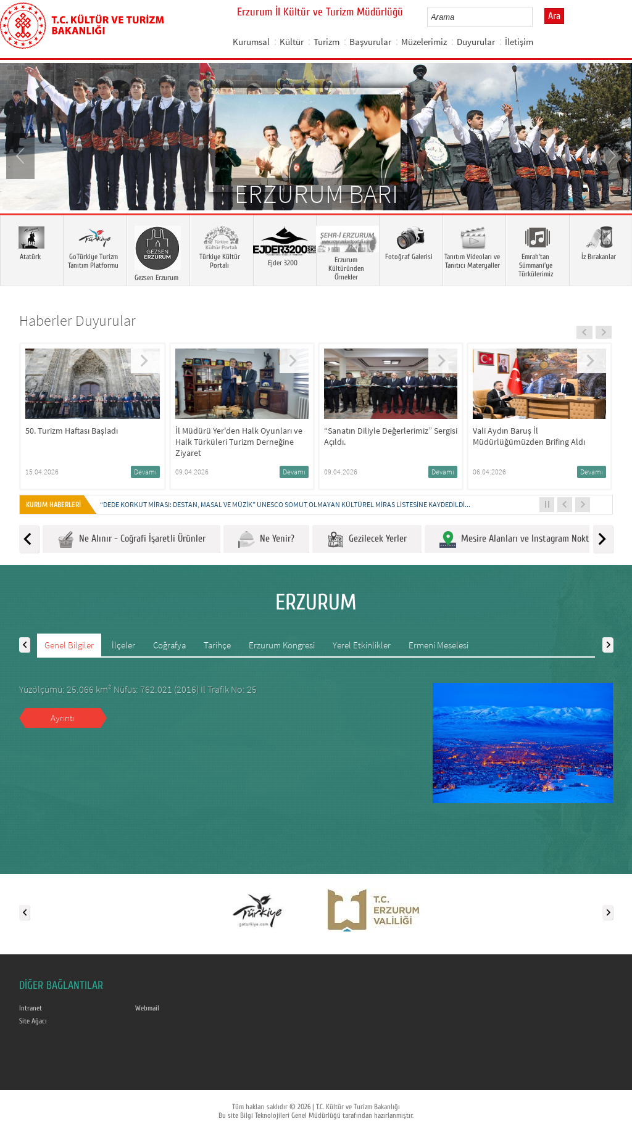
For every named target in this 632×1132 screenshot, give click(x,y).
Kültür (292, 42)
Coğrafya (169, 645)
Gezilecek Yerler (367, 539)
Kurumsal (251, 42)
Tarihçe (217, 645)
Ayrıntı (63, 718)
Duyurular (476, 42)
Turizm (326, 42)
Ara (554, 16)
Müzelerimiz (424, 42)
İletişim (519, 42)
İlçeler (123, 645)
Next (610, 155)
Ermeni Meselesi (438, 645)
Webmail (147, 1008)
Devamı (145, 471)
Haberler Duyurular (77, 320)
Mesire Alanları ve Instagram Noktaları (522, 539)
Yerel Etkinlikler (362, 645)
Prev (21, 155)
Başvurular (370, 42)
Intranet (30, 1008)
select (536, 16)
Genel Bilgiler (69, 645)
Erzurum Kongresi (282, 645)
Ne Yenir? (266, 539)
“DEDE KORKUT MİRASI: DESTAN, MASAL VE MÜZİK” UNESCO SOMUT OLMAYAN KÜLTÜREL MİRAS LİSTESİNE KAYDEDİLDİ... (285, 504)
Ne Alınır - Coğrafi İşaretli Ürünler (131, 539)
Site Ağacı (33, 1021)
